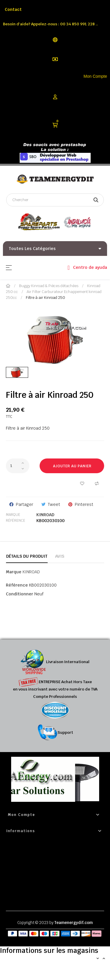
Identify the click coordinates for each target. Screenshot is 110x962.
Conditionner (19, 594)
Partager (24, 504)
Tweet (54, 504)
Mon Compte (95, 76)
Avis (59, 556)
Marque (13, 514)
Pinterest (84, 504)
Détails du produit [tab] (27, 556)
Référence (15, 520)
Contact (13, 9)
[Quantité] (17, 465)
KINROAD (45, 514)
